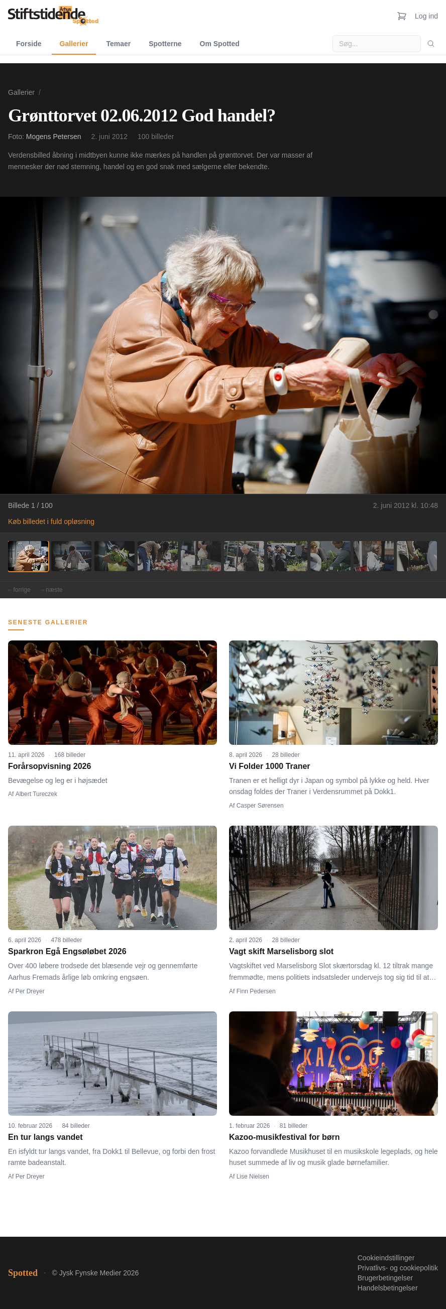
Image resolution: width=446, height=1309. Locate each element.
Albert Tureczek (36, 794)
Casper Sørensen (260, 805)
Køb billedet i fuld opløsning (51, 521)
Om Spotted (220, 44)
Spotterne (165, 44)
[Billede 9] (374, 556)
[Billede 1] (28, 556)
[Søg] (431, 44)
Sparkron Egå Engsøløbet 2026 (67, 951)
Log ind (426, 16)
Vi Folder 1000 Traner (269, 766)
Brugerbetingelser (385, 1278)
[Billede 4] (158, 556)
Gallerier (74, 44)
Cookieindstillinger (386, 1258)
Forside (29, 44)
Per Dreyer (30, 991)
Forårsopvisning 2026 (49, 766)
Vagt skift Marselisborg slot (281, 951)
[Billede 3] (114, 556)
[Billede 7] (287, 556)
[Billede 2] (71, 556)
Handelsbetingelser (388, 1288)
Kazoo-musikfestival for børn (284, 1137)
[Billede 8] (330, 556)
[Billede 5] (201, 556)
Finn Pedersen (256, 991)
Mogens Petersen (53, 137)
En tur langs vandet (45, 1137)
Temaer (118, 44)
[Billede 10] (417, 556)
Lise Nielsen (253, 1176)
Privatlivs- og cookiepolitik (398, 1268)
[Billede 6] (244, 556)
